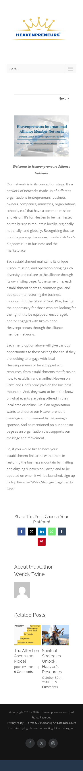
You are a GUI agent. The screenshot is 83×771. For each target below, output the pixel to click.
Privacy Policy (15, 723)
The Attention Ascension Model (26, 656)
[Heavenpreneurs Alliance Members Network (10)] (41, 135)
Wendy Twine (29, 574)
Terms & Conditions (38, 723)
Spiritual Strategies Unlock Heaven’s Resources (52, 661)
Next (62, 98)
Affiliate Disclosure (64, 723)
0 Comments (23, 671)
